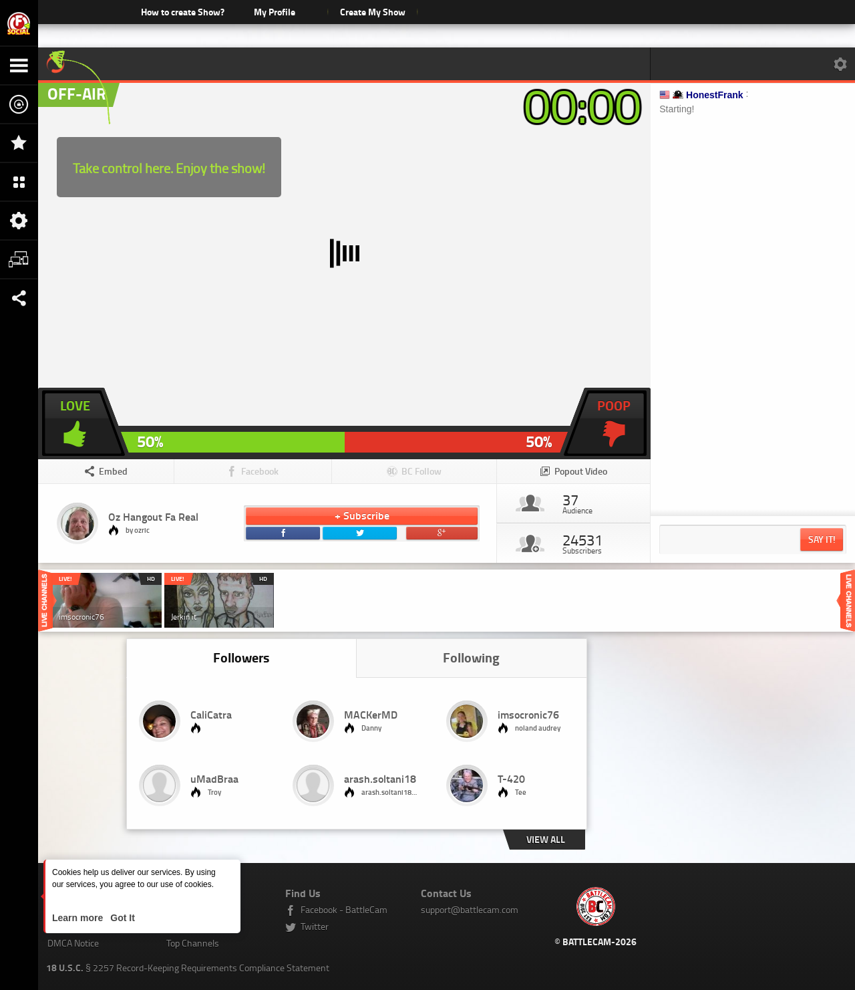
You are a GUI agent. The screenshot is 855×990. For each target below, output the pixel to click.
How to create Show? (182, 12)
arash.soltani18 (380, 778)
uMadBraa (214, 778)
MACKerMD (370, 714)
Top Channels (192, 943)
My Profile (274, 12)
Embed (113, 471)
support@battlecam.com (469, 909)
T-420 (511, 778)
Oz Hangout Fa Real (153, 516)
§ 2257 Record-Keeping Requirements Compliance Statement (187, 967)
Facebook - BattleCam (344, 909)
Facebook (260, 471)
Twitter (315, 926)
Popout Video (580, 471)
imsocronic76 (528, 714)
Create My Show (372, 12)
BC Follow (421, 471)
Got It (121, 917)
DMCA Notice (73, 943)
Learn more (79, 917)
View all (545, 839)
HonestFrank (714, 95)
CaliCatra (211, 714)
